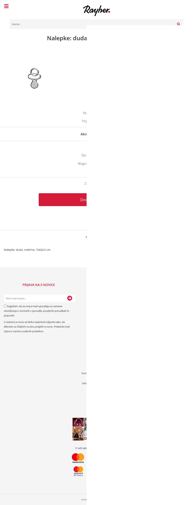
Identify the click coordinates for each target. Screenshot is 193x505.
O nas (96, 358)
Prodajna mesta (97, 363)
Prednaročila (96, 398)
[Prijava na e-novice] (69, 298)
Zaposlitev (96, 378)
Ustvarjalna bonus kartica (96, 383)
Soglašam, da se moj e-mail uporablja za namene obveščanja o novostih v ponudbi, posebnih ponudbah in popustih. (36, 310)
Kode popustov (96, 393)
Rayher (110, 163)
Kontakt (96, 353)
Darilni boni (96, 388)
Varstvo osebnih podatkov (96, 373)
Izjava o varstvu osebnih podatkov (23, 331)
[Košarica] (179, 6)
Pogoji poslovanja (96, 368)
